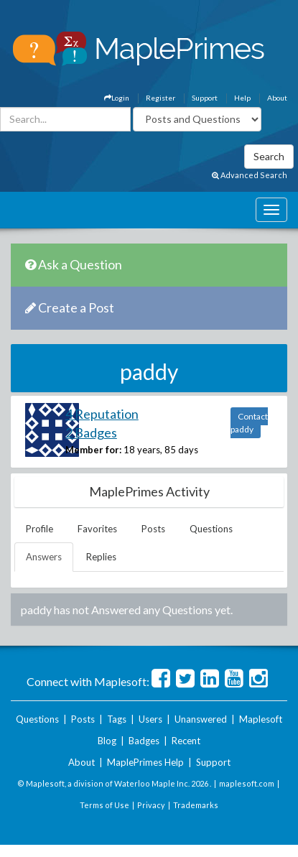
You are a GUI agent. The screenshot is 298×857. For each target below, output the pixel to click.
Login (116, 97)
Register (160, 97)
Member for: (93, 449)
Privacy (151, 805)
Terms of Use (104, 805)
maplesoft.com (246, 783)
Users (150, 719)
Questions (211, 528)
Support (205, 97)
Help (242, 97)
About (277, 97)
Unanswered (200, 719)
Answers (44, 556)
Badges (144, 740)
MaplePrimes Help (145, 762)
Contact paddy (249, 423)
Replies (101, 556)
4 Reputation (102, 414)
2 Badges (91, 432)
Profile (39, 528)
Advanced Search (249, 175)
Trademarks (195, 805)
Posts (153, 528)
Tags (116, 719)
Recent (186, 740)
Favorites (97, 528)
